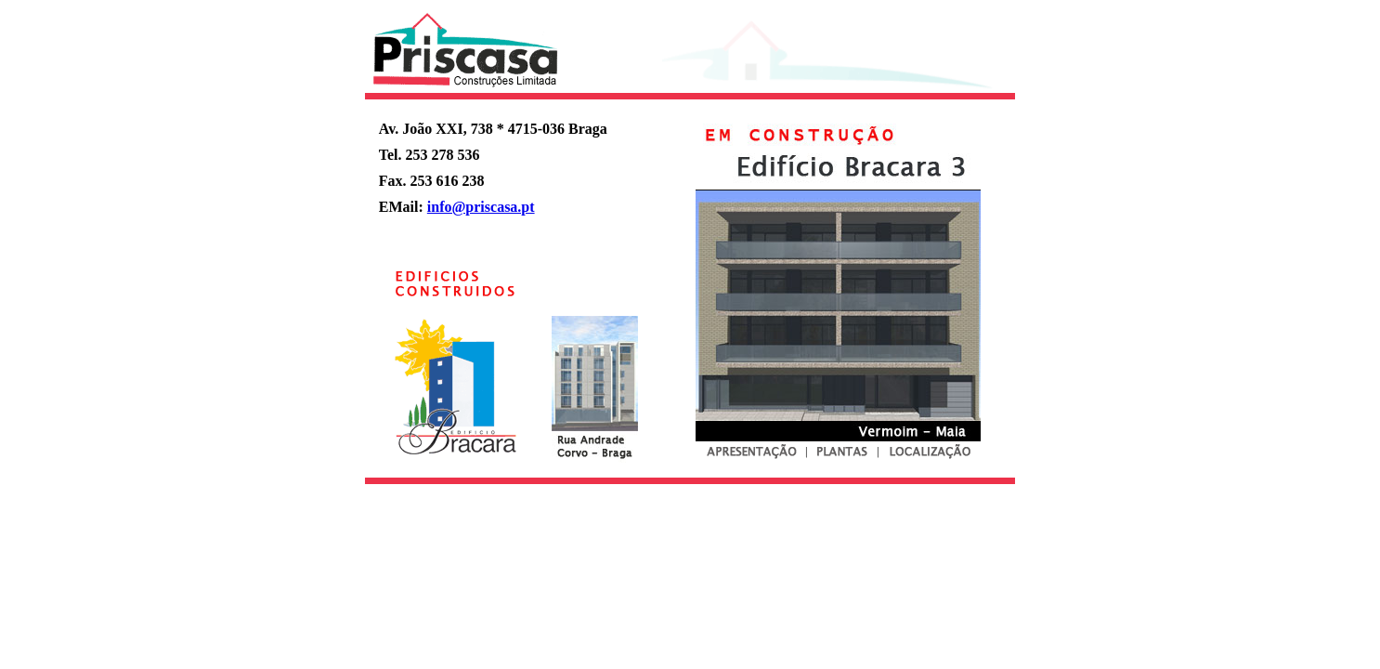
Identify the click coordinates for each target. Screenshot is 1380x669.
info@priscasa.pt (481, 207)
